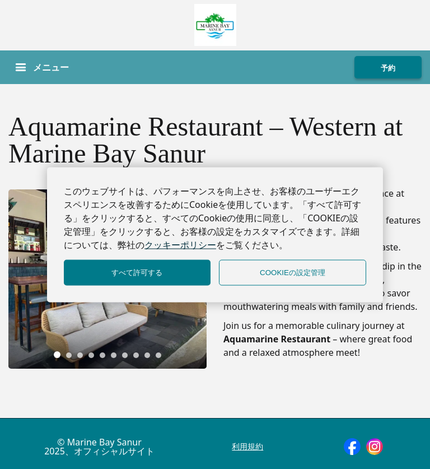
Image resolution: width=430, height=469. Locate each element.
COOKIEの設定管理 (292, 272)
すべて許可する (136, 272)
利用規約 (247, 447)
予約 (388, 68)
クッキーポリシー (180, 244)
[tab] (57, 354)
